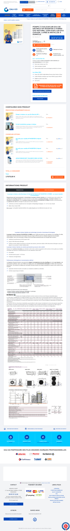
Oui (61, 139)
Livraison (56, 488)
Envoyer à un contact (61, 428)
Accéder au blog (13, 518)
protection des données (56, 500)
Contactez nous (41, 1)
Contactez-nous (13, 503)
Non (57, 139)
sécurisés (59, 439)
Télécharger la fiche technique (34, 428)
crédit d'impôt (32, 208)
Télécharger (40, 98)
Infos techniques (49, 190)
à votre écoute (27, 439)
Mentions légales (48, 528)
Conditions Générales (56, 490)
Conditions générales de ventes (38, 528)
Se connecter (52, 1)
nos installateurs (37, 62)
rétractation (56, 502)
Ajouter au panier (59, 176)
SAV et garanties (56, 492)
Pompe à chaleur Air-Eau (21, 19)
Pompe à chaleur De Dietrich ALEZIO (16, 292)
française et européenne (43, 439)
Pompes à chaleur (11, 19)
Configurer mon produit (42, 45)
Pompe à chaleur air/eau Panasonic (16, 291)
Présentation (19, 190)
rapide (11, 439)
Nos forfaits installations (56, 495)
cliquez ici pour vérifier (46, 482)
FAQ (57, 493)
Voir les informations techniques (42, 91)
